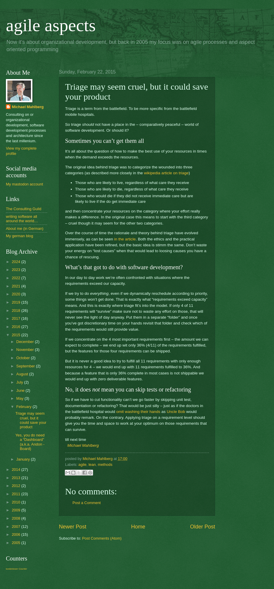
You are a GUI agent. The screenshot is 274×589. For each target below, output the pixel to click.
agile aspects (51, 25)
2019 (16, 302)
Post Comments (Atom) (102, 538)
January (23, 459)
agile (82, 464)
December (25, 341)
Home (138, 527)
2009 (16, 510)
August (22, 374)
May (20, 398)
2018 (16, 310)
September (26, 366)
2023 (16, 269)
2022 (16, 278)
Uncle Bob (176, 411)
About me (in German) (24, 228)
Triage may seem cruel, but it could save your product (30, 420)
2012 (16, 485)
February (24, 406)
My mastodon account (24, 184)
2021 (16, 286)
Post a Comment (86, 503)
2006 (16, 534)
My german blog (19, 236)
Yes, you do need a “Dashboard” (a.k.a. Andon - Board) (29, 442)
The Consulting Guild (23, 209)
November (25, 349)
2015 (16, 335)
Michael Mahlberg (83, 445)
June (21, 390)
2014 (16, 469)
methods (105, 464)
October (23, 358)
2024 (16, 262)
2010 (16, 502)
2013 (16, 478)
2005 (16, 543)
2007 (16, 526)
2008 (16, 518)
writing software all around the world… (22, 218)
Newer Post (72, 527)
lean (91, 464)
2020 (16, 294)
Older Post (202, 527)
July (20, 382)
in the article (125, 239)
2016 (16, 326)
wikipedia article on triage (166, 173)
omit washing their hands (138, 411)
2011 (16, 494)
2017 (16, 318)
